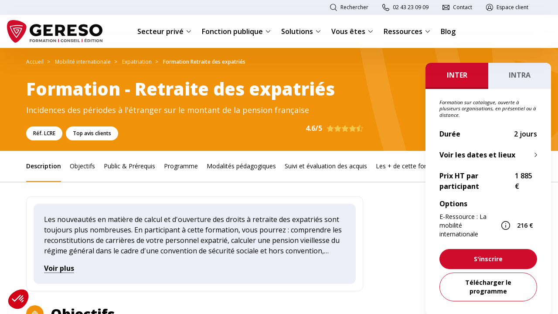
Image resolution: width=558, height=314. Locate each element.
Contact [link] (462, 7)
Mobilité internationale (83, 61)
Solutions (301, 31)
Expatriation (137, 61)
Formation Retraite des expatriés (204, 61)
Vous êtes (352, 31)
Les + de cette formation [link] (411, 166)
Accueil (35, 61)
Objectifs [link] (82, 166)
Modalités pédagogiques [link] (241, 166)
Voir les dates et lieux (477, 155)
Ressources (407, 31)
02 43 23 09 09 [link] (411, 7)
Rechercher (354, 7)
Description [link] (43, 166)
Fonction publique (236, 31)
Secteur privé (164, 31)
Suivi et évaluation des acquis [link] (326, 166)
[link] (488, 259)
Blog (448, 31)
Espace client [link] (512, 7)
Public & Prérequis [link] (129, 166)
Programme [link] (181, 166)
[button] (18, 299)
